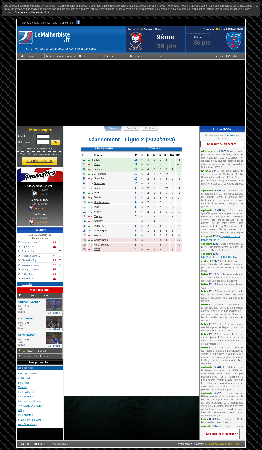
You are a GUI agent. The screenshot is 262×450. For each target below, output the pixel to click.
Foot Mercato (25, 396)
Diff (178, 155)
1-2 (54, 246)
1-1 (54, 278)
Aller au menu (49, 22)
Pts (135, 155)
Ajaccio (98, 235)
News (82, 56)
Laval (97, 159)
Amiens (98, 169)
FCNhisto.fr (24, 378)
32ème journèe (39, 200)
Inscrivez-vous (39, 160)
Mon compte (66, 22)
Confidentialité (184, 443)
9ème (165, 37)
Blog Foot (23, 382)
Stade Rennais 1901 (29, 419)
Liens (159, 56)
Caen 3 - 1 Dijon (36, 350)
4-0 (54, 260)
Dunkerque (100, 230)
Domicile (131, 128)
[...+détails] (26, 284)
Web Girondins (26, 424)
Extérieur (150, 128)
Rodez (97, 192)
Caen (97, 164)
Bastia (97, 197)
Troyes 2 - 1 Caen (37, 295)
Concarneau (101, 239)
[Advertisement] (131, 93)
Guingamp (100, 173)
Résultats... (155, 148)
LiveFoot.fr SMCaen (29, 401)
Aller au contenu (30, 22)
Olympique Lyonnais (29, 405)
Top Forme (39, 214)
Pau (96, 206)
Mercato (22, 387)
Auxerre (98, 188)
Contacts (199, 443)
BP (166, 155)
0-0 (54, 241)
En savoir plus (40, 12)
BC (172, 155)
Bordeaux (99, 183)
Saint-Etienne (101, 202)
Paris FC (99, 225)
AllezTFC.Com (26, 373)
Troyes (98, 216)
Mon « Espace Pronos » (60, 56)
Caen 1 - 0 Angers (37, 356)
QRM (97, 249)
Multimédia (136, 56)
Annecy (98, 221)
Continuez (21, 12)
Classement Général (39, 186)
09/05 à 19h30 (234, 29)
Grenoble (99, 178)
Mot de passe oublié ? (39, 148)
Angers (98, 211)
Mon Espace (28, 56)
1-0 (54, 269)
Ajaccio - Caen (152, 29)
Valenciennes (101, 244)
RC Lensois (24, 414)
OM (20, 410)
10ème (198, 37)
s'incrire (228, 135)
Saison (108, 56)
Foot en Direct (26, 392)
